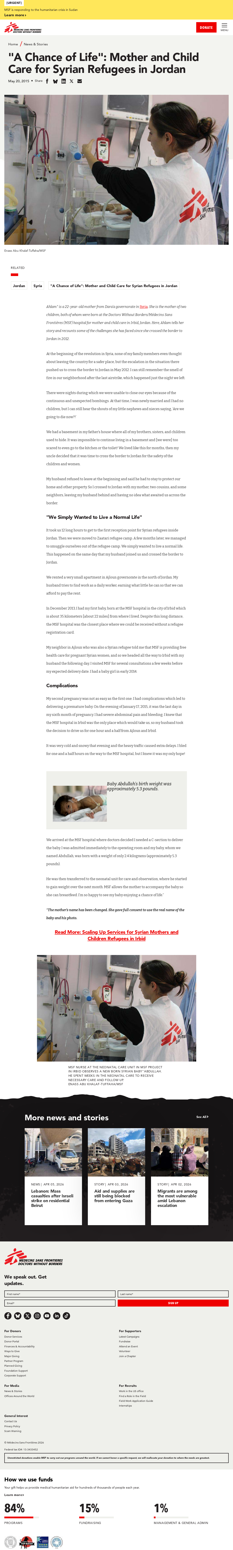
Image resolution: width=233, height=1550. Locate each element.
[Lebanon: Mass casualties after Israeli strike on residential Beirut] (53, 1176)
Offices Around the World (19, 1396)
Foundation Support (16, 1370)
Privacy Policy (12, 1426)
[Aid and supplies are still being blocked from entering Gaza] (116, 1176)
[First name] (60, 1293)
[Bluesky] (17, 1316)
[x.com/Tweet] (27, 1316)
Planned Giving (13, 1365)
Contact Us (10, 1421)
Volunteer (124, 1351)
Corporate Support (15, 1375)
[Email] (60, 1303)
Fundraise (124, 1341)
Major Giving (11, 1356)
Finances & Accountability (19, 1346)
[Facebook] (8, 1316)
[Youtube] (47, 1316)
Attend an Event (128, 1346)
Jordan (19, 285)
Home (13, 44)
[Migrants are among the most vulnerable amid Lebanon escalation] (179, 1176)
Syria (38, 285)
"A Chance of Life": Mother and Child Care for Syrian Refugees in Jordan (113, 285)
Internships (125, 1405)
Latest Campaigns (129, 1336)
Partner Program (13, 1361)
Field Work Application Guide (136, 1400)
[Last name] (173, 1293)
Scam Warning (12, 1431)
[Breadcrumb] (116, 44)
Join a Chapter (127, 1356)
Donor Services (13, 1336)
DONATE (206, 27)
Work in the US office (131, 1391)
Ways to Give (12, 1351)
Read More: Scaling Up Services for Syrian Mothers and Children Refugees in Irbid (116, 935)
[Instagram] (37, 1316)
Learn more (14, 15)
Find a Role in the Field (132, 1396)
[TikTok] (66, 1316)
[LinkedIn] (56, 1316)
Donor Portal (11, 1341)
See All (201, 1117)
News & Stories (36, 44)
